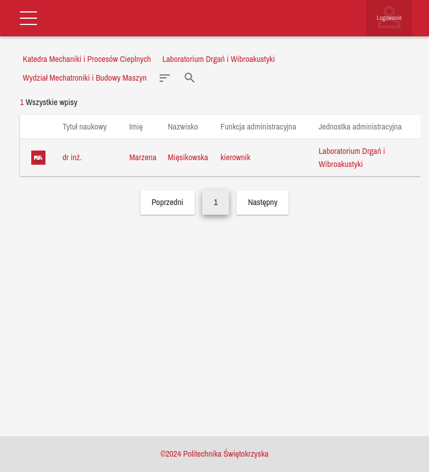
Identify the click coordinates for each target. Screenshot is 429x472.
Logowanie (389, 18)
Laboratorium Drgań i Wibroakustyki (352, 157)
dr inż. (72, 157)
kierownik (235, 157)
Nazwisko (188, 126)
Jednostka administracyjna (366, 126)
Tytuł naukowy (90, 126)
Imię (141, 126)
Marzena (142, 157)
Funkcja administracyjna (263, 126)
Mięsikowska (188, 157)
